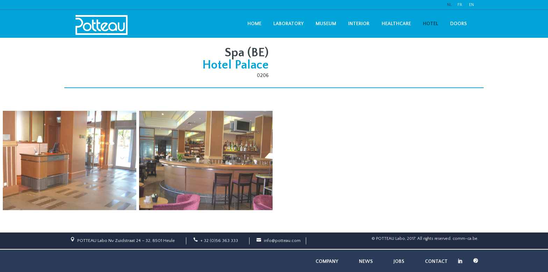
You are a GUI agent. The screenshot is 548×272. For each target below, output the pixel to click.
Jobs (399, 261)
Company (327, 261)
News (366, 261)
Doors (458, 24)
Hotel (430, 24)
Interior (358, 24)
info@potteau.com (282, 240)
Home (254, 24)
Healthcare (396, 24)
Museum (326, 24)
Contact (436, 261)
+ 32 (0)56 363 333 (219, 240)
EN (471, 4)
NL (449, 4)
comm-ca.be (465, 238)
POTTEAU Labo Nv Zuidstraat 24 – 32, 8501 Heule (126, 240)
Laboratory (288, 24)
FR (459, 4)
